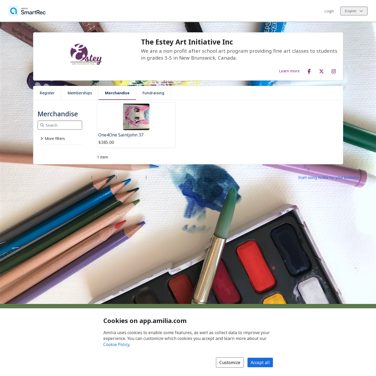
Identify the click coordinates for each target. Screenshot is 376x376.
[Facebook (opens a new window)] (309, 70)
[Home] (27, 11)
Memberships (80, 92)
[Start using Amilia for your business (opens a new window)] (333, 177)
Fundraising (153, 92)
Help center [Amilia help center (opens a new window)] (104, 177)
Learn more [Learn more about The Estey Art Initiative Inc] (289, 70)
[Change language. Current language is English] (354, 11)
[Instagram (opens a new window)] (333, 70)
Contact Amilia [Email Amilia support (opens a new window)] (131, 177)
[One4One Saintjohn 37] (136, 125)
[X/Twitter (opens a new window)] (321, 70)
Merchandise (117, 92)
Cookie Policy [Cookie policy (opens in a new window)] (116, 344)
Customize (229, 362)
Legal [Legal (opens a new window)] (153, 177)
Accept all (260, 362)
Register (47, 92)
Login (329, 11)
